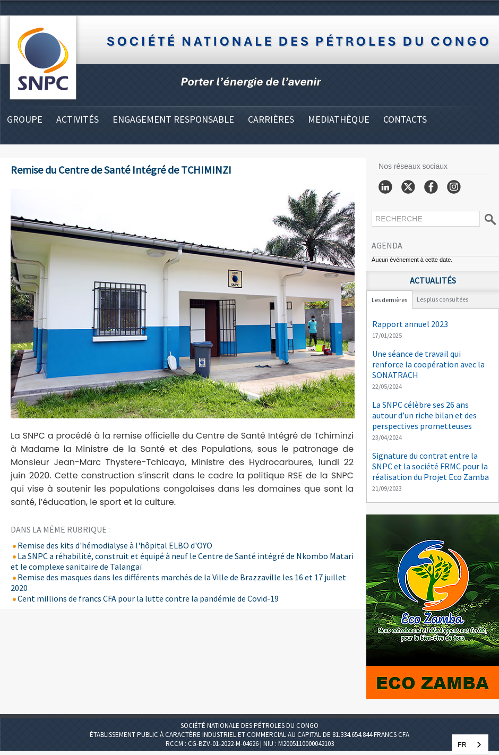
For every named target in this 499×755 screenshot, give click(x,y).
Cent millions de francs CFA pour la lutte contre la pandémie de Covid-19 (145, 598)
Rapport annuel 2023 (410, 324)
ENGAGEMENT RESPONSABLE (173, 119)
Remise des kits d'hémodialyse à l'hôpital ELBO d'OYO (111, 545)
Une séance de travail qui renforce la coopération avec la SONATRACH (428, 364)
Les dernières (389, 300)
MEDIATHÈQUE (338, 119)
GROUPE (24, 119)
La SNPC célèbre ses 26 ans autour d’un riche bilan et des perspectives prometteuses (424, 415)
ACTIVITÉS (77, 119)
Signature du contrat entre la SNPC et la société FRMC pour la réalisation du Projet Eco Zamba (430, 466)
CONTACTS (405, 119)
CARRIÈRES (271, 119)
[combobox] (470, 744)
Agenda (387, 245)
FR (462, 745)
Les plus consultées (442, 299)
